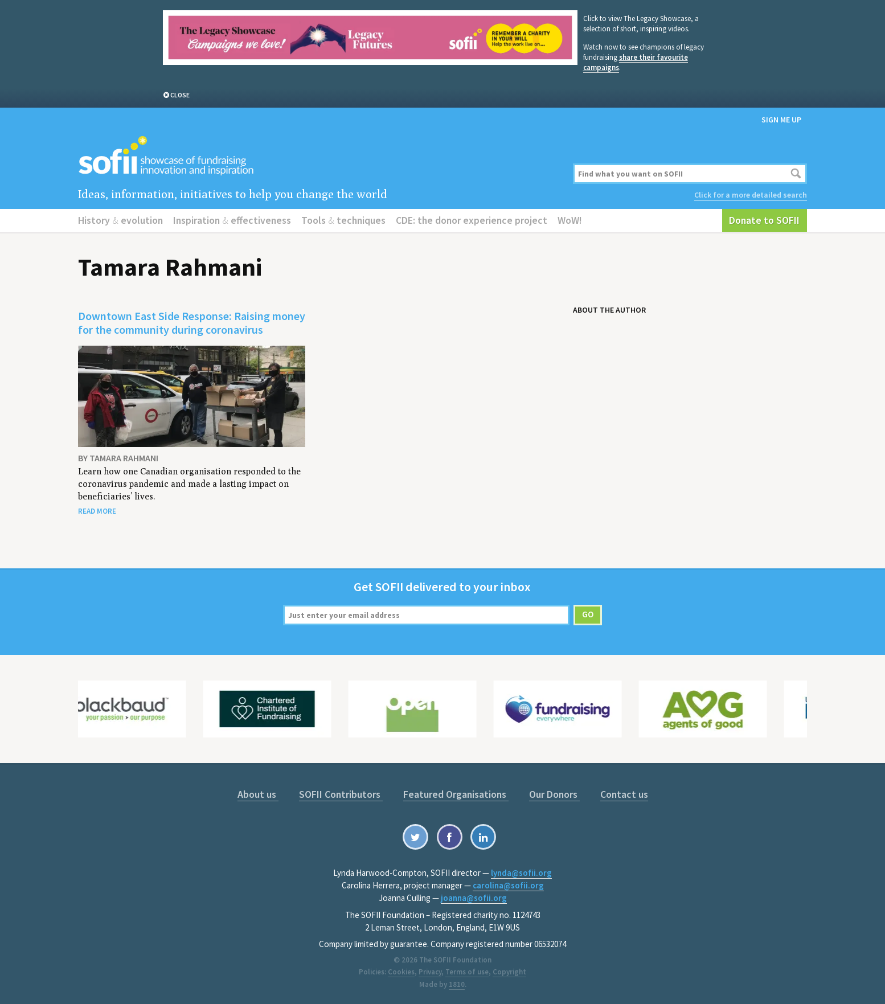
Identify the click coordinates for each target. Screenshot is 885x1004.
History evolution (120, 220)
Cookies (401, 972)
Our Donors (554, 794)
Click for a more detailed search (750, 195)
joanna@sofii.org (474, 897)
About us (257, 794)
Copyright (509, 972)
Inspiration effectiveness (232, 220)
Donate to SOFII (764, 220)
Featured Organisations (456, 794)
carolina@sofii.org (508, 885)
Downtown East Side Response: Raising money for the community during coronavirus (191, 323)
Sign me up (781, 119)
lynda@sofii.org (521, 872)
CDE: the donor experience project (471, 220)
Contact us (624, 794)
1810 (457, 984)
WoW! (570, 220)
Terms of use (467, 972)
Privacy (430, 972)
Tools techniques (343, 220)
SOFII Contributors (341, 794)
